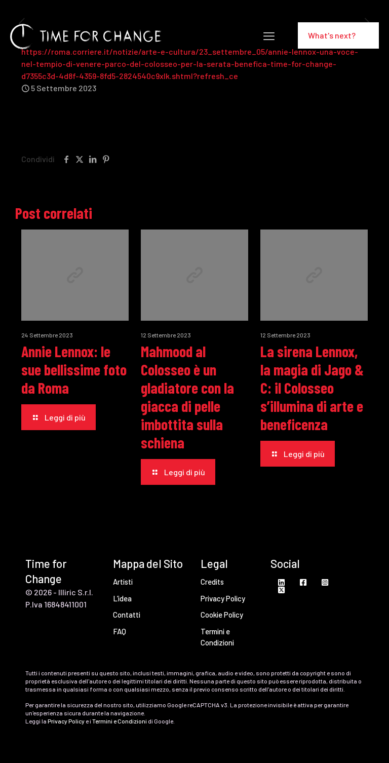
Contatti (126, 614)
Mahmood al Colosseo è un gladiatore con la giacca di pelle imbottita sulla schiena (187, 396)
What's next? (338, 35)
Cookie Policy (222, 614)
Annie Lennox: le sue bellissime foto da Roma (74, 369)
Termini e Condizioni (217, 637)
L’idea (122, 598)
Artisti (123, 581)
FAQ (119, 631)
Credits (212, 581)
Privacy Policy (223, 598)
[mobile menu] (269, 35)
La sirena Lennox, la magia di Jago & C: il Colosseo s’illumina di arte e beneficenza (312, 387)
